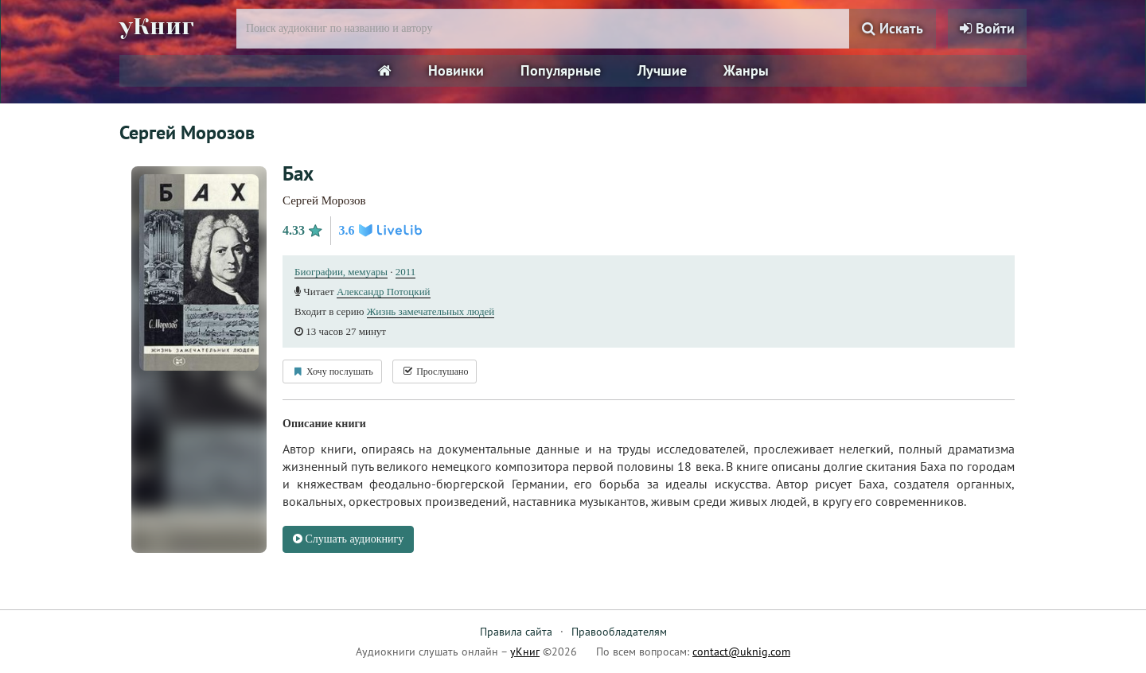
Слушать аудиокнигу (348, 539)
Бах (298, 173)
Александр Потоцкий (384, 292)
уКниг (156, 26)
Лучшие (662, 70)
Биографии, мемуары (341, 272)
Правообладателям (619, 631)
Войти (987, 28)
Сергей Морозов (324, 200)
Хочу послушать (332, 371)
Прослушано (434, 371)
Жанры (746, 70)
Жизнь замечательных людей (431, 311)
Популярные (560, 70)
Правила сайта (516, 631)
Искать (892, 28)
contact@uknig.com (741, 651)
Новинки (456, 70)
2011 (406, 272)
